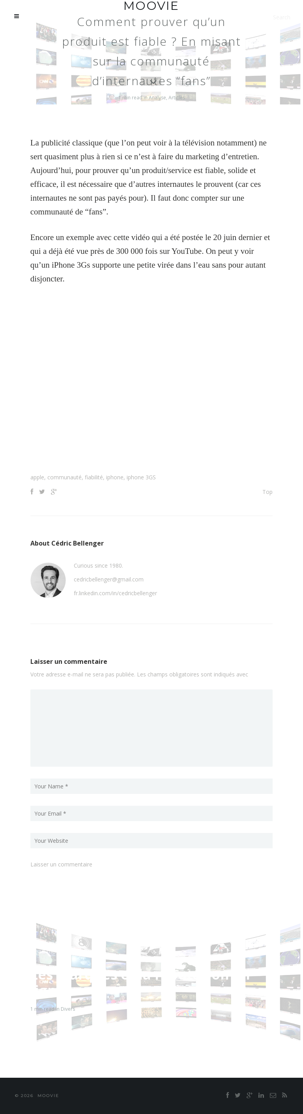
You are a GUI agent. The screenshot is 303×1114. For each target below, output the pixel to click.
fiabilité (94, 477)
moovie (48, 1095)
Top (267, 492)
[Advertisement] (151, 454)
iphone (114, 477)
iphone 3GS (141, 477)
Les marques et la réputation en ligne (140, 982)
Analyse (157, 97)
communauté (64, 477)
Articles (176, 97)
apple (37, 477)
